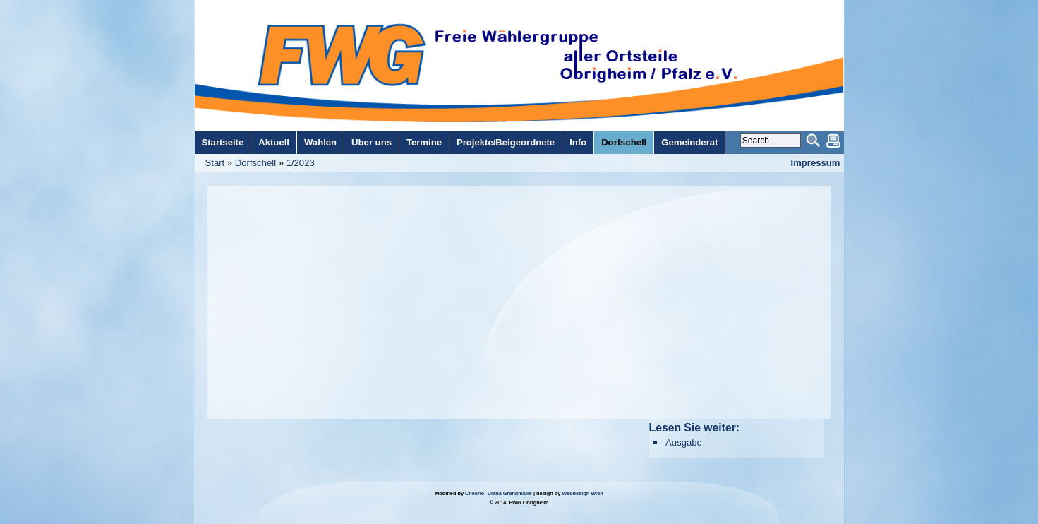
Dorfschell (255, 162)
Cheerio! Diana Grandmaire (498, 493)
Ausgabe (683, 442)
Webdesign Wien (582, 493)
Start (215, 162)
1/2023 (300, 162)
